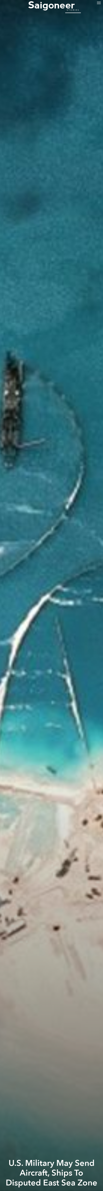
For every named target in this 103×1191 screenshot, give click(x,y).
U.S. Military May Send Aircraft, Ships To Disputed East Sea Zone (51, 1173)
